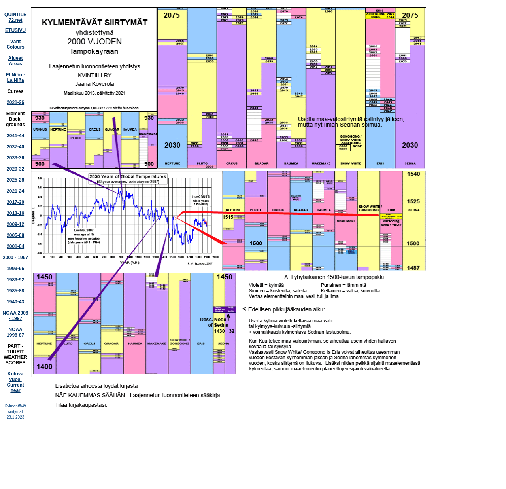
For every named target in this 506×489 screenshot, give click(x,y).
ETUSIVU (15, 30)
